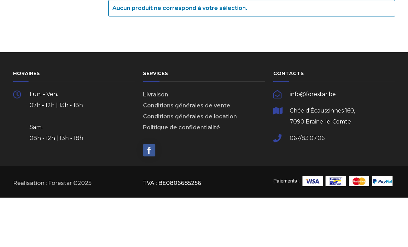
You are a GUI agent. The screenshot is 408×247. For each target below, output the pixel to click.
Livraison (155, 94)
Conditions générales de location (190, 116)
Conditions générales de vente (186, 105)
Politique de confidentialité (181, 127)
